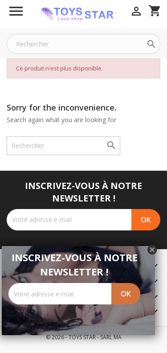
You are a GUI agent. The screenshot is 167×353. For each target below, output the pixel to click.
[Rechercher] (83, 44)
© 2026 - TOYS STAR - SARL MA (84, 337)
